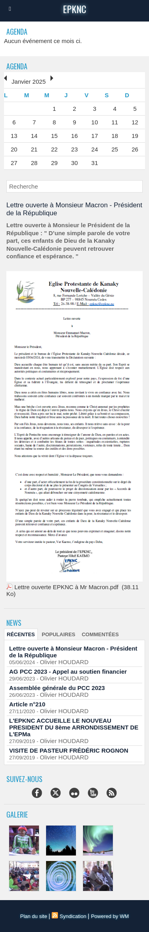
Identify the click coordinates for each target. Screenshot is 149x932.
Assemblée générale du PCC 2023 (57, 687)
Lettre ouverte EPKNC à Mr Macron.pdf (66, 587)
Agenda (16, 66)
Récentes (21, 634)
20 (14, 149)
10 (94, 122)
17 (94, 135)
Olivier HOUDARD (64, 662)
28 (34, 162)
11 (115, 122)
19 (135, 135)
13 (14, 135)
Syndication (73, 916)
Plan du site (33, 916)
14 (34, 135)
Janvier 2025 (29, 81)
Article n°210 (27, 704)
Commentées (100, 634)
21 (34, 149)
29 (54, 162)
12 (135, 122)
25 (115, 149)
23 (74, 149)
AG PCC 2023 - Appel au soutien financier (68, 671)
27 (14, 162)
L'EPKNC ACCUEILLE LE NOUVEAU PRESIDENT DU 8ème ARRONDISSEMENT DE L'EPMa (73, 727)
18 (115, 135)
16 (74, 135)
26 (135, 149)
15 (54, 135)
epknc (74, 9)
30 (74, 162)
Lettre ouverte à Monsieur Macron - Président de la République (73, 652)
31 (94, 162)
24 (94, 149)
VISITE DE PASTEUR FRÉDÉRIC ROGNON (68, 750)
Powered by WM (110, 916)
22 (54, 149)
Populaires (58, 634)
